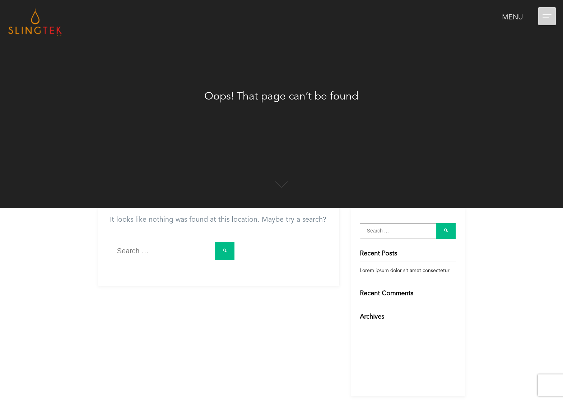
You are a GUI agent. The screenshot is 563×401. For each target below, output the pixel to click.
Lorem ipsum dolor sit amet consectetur (405, 270)
